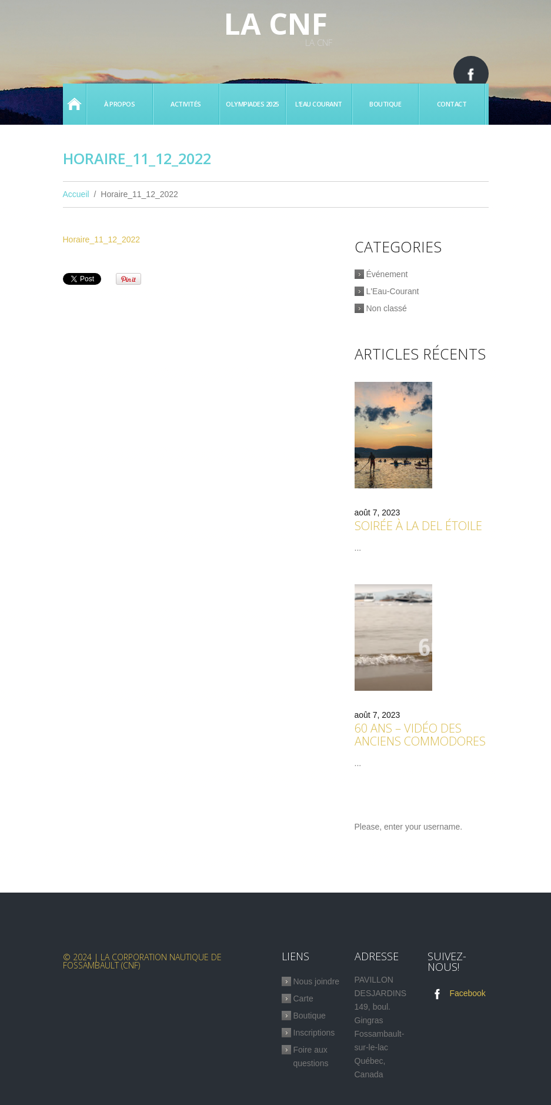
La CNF (276, 24)
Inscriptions (314, 1032)
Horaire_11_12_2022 (102, 239)
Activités (186, 103)
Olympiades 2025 (252, 103)
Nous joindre (316, 981)
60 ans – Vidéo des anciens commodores (420, 734)
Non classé (386, 308)
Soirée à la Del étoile (418, 526)
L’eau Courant (318, 103)
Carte (303, 998)
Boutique (385, 103)
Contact (452, 103)
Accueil (74, 104)
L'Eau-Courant (392, 291)
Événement (387, 274)
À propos (119, 103)
